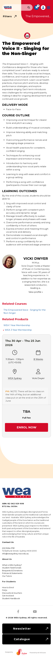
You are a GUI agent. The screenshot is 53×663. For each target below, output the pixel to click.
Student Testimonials (11, 568)
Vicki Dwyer (38, 378)
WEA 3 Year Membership (18, 330)
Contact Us (8, 542)
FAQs (4, 590)
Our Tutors (7, 576)
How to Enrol (8, 587)
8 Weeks (38, 359)
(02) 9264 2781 (8, 548)
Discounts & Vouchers (12, 593)
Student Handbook (11, 598)
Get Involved (8, 595)
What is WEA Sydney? (12, 565)
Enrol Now (26, 427)
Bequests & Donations (12, 570)
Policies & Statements (12, 573)
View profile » (36, 292)
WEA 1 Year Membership (17, 325)
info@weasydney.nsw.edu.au (15, 553)
